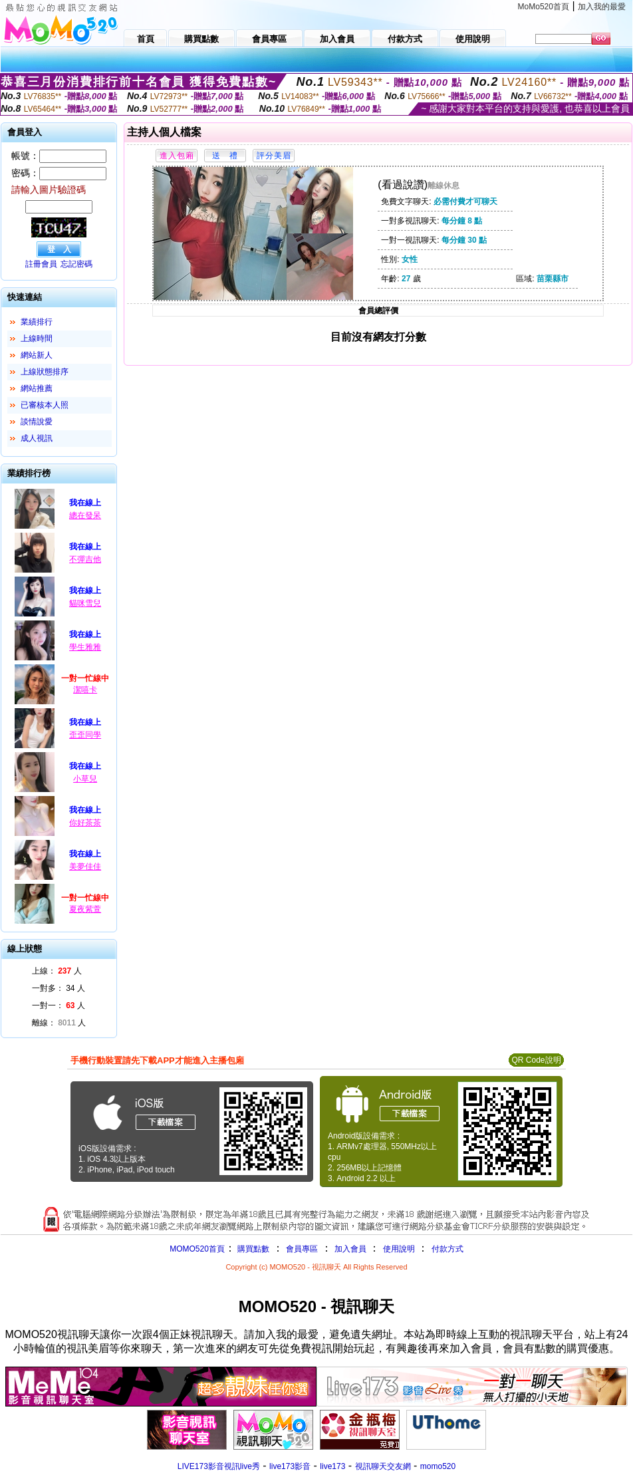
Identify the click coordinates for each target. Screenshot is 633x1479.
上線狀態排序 (44, 371)
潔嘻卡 (85, 689)
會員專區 (302, 1249)
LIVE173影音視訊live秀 (219, 1466)
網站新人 (37, 355)
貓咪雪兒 (85, 603)
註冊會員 (41, 264)
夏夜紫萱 (85, 909)
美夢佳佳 (85, 866)
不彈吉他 (85, 559)
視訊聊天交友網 (383, 1466)
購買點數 (252, 1249)
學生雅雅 (85, 647)
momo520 (437, 1466)
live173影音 (290, 1466)
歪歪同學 (85, 735)
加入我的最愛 (602, 6)
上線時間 (37, 338)
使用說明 (399, 1249)
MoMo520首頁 (543, 6)
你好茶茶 (85, 822)
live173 (332, 1466)
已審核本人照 (44, 405)
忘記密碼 (76, 264)
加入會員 (350, 1249)
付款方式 (447, 1249)
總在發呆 (85, 515)
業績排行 (37, 322)
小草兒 (85, 778)
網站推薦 (37, 388)
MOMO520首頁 (197, 1249)
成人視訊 (37, 438)
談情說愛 (37, 421)
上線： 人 (57, 971)
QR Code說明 (536, 1060)
